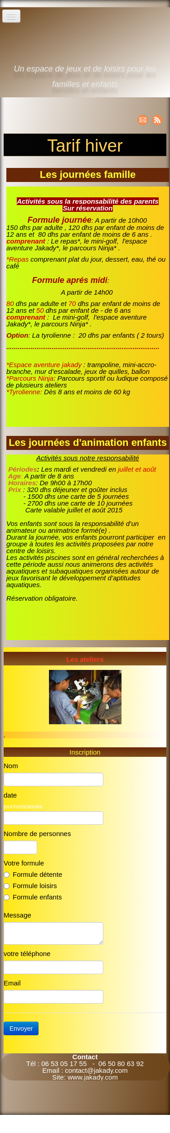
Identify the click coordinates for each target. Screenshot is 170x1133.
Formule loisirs (30, 885)
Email (12, 983)
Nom (11, 766)
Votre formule (24, 863)
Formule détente (33, 874)
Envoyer (21, 1028)
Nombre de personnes (37, 833)
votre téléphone (27, 953)
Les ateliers (85, 659)
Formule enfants (33, 897)
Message (17, 915)
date (10, 795)
